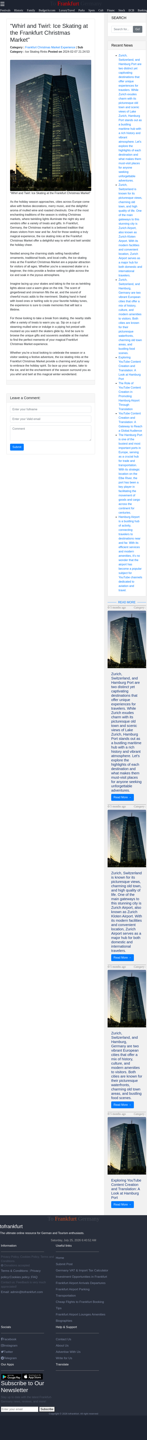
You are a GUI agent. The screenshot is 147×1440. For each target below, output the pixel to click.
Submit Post (64, 1264)
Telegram (9, 1358)
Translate (62, 1364)
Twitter (7, 1352)
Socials (6, 1327)
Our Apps (7, 1364)
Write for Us (64, 1358)
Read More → (123, 797)
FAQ (34, 1277)
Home (60, 1258)
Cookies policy (20, 1277)
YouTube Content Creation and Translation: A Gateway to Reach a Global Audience (130, 422)
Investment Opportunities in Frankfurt (81, 1276)
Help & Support (66, 1327)
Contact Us (63, 1339)
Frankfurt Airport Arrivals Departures (80, 1283)
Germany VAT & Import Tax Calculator (82, 1270)
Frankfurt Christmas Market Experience (50, 47)
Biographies (64, 1320)
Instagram (9, 1345)
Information (9, 1245)
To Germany (76, 3)
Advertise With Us (68, 1352)
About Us (62, 1345)
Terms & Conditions (15, 1271)
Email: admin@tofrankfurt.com (22, 1292)
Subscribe (46, 1409)
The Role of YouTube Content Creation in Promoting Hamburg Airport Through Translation (130, 396)
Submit (16, 447)
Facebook (8, 1339)
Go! (137, 29)
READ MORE (127, 602)
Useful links (64, 1245)
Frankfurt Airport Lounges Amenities (80, 1314)
